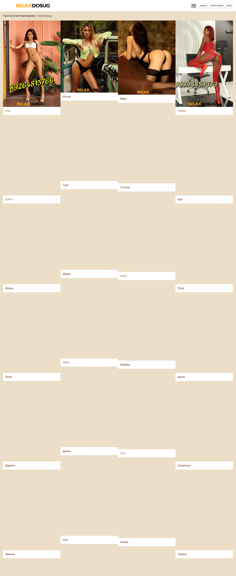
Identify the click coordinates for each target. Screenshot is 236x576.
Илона (67, 96)
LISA (8, 110)
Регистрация (217, 6)
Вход (229, 6)
